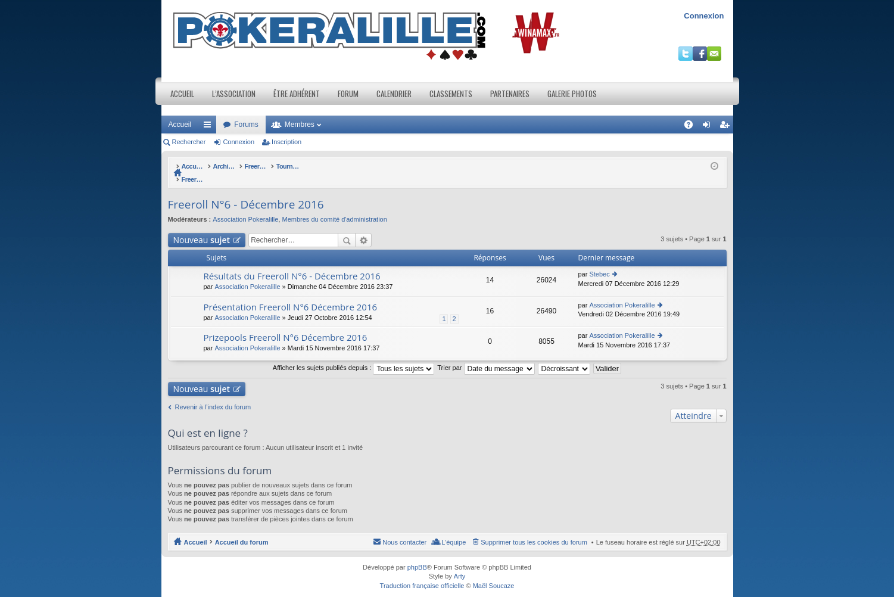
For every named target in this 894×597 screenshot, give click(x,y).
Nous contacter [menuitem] (404, 529)
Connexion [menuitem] (708, 126)
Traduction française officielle (422, 573)
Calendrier (394, 94)
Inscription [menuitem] (726, 126)
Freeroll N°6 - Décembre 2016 (540, 166)
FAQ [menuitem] (692, 126)
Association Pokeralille (245, 206)
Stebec (599, 261)
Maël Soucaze (494, 573)
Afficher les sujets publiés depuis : (354, 355)
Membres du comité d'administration (334, 206)
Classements (450, 94)
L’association (234, 94)
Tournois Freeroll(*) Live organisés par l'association (407, 166)
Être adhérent (296, 94)
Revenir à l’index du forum (213, 394)
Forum (348, 94)
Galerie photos (572, 94)
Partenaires (509, 94)
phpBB (417, 554)
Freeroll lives (298, 166)
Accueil (182, 94)
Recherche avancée (364, 227)
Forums (246, 124)
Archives (256, 166)
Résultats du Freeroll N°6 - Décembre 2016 (292, 263)
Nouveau (201, 227)
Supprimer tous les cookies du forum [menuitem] (534, 529)
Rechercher (189, 141)
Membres (299, 124)
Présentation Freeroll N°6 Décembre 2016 (291, 294)
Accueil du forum (208, 166)
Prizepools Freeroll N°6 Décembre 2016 (285, 325)
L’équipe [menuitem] (453, 529)
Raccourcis (209, 126)
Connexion (704, 15)
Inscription (286, 141)
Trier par (485, 355)
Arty (460, 563)
